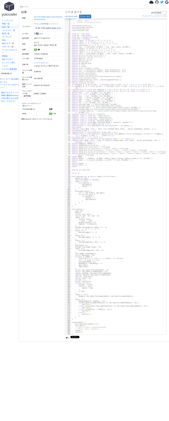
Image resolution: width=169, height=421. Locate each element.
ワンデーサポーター (9, 51)
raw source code (71, 16)
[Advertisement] (10, 137)
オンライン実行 (8, 62)
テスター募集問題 (9, 69)
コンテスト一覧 (8, 30)
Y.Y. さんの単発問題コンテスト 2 (46, 24)
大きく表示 (85, 16)
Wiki (4, 40)
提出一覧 (6, 27)
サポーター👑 (8, 46)
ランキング (6, 36)
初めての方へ (7, 59)
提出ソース (24, 7)
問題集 (5, 56)
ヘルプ (5, 66)
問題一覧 (6, 23)
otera (39, 33)
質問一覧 (6, 33)
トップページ (7, 20)
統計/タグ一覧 (8, 43)
